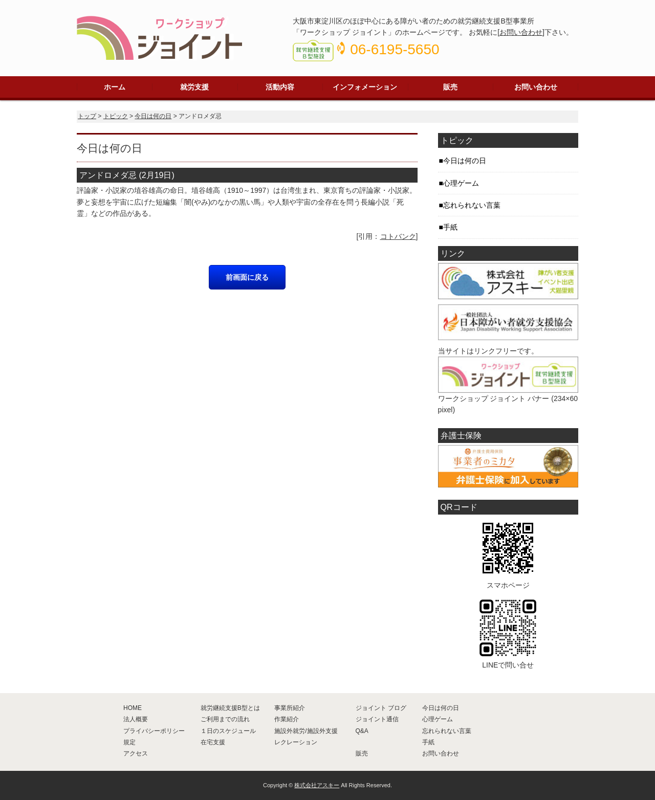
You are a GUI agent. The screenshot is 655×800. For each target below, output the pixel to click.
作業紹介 (286, 719)
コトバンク (398, 236)
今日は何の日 (153, 116)
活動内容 (280, 87)
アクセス (135, 753)
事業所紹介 (289, 708)
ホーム (114, 87)
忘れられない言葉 (471, 205)
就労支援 (194, 87)
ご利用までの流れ (225, 719)
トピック (115, 116)
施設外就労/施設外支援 (305, 731)
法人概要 (135, 719)
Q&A (362, 731)
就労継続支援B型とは (230, 708)
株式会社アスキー (316, 785)
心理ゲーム (461, 183)
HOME (132, 708)
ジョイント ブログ (381, 708)
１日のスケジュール (228, 731)
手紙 (450, 227)
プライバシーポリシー (154, 731)
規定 (129, 742)
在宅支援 (213, 742)
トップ (87, 116)
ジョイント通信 (377, 719)
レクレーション (295, 742)
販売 (450, 87)
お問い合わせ (520, 32)
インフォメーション (365, 87)
